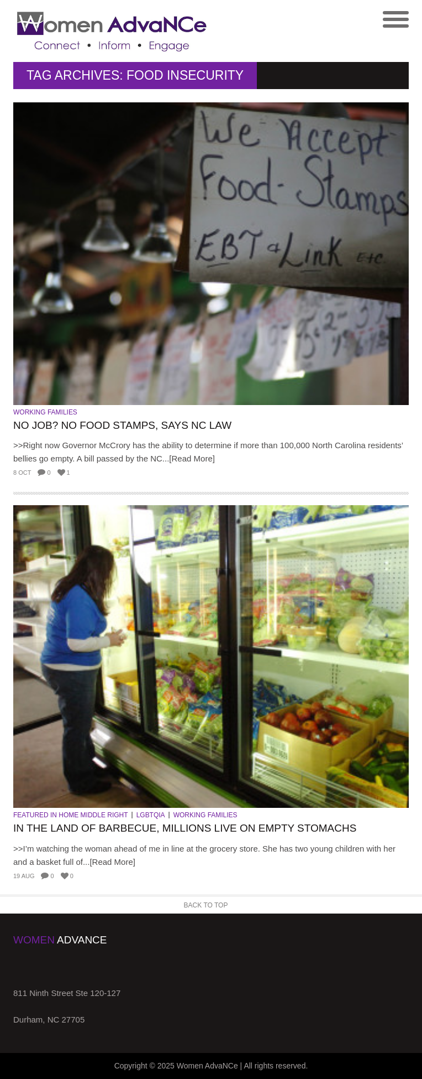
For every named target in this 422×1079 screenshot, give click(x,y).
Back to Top (206, 905)
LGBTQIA (150, 815)
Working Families (45, 412)
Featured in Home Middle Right (70, 815)
